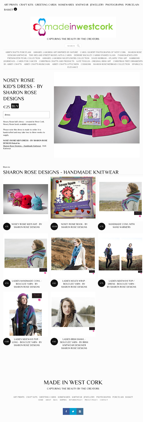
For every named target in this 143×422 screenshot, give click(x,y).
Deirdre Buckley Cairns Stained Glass (94, 55)
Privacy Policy (91, 400)
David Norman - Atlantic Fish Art (109, 58)
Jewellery (97, 4)
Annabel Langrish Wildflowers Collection (65, 58)
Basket (8, 9)
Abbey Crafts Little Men (65, 64)
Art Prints (11, 4)
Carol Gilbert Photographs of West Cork (103, 52)
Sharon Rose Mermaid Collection (111, 64)
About (48, 400)
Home (40, 400)
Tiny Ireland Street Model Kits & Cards (50, 55)
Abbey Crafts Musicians (37, 64)
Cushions (86, 64)
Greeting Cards (46, 4)
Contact (104, 400)
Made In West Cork (73, 382)
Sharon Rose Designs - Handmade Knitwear (22, 146)
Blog (55, 400)
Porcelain (132, 4)
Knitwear (82, 4)
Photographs (114, 4)
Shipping (63, 400)
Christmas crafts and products (56, 61)
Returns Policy (75, 400)
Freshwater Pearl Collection (23, 58)
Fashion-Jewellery (128, 55)
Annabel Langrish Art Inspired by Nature (55, 52)
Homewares (66, 4)
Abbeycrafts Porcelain (18, 52)
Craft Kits (26, 4)
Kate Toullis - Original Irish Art (93, 61)
